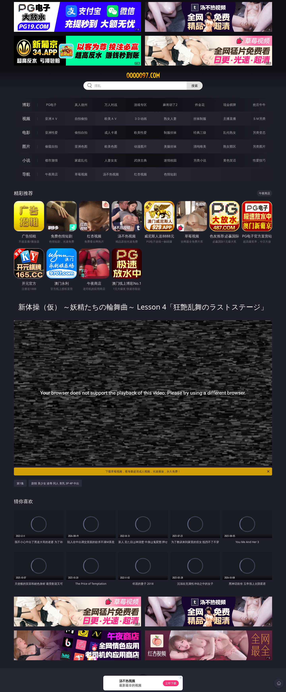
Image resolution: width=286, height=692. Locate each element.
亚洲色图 (81, 146)
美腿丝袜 (170, 146)
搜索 (194, 85)
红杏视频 (140, 174)
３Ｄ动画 (140, 118)
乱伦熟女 (229, 132)
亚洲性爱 (51, 132)
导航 (26, 174)
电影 (26, 132)
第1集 (20, 483)
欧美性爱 (140, 132)
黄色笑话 (229, 160)
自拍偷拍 (81, 118)
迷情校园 (170, 160)
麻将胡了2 (170, 105)
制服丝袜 (170, 132)
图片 (26, 146)
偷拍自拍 (81, 132)
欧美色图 (110, 146)
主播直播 (229, 118)
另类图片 (259, 146)
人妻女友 (110, 160)
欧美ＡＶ (110, 118)
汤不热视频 (111, 174)
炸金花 (200, 105)
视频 (26, 118)
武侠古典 (140, 160)
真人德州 (81, 105)
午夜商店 (51, 174)
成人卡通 (110, 132)
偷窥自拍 (51, 146)
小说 (26, 160)
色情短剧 (170, 174)
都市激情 (51, 160)
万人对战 (110, 105)
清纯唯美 (199, 146)
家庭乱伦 (81, 160)
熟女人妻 (170, 118)
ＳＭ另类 (259, 118)
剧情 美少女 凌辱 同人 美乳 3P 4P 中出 (55, 483)
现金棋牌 (229, 105)
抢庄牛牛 (259, 105)
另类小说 (199, 160)
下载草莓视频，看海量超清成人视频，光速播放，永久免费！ (187, 471)
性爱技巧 (259, 160)
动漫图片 (140, 146)
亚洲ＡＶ (51, 118)
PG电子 (51, 105)
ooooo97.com (143, 75)
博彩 (26, 104)
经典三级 (199, 132)
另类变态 (259, 132)
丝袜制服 (199, 118)
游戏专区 (140, 105)
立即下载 (170, 683)
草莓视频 (81, 174)
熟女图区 (229, 146)
